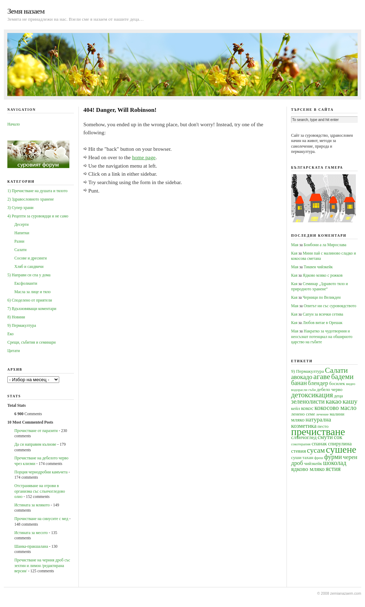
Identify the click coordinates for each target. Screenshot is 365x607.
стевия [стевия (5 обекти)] (298, 451)
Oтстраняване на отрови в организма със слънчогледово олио (39, 491)
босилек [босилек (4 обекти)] (337, 383)
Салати (20, 250)
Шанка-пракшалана (31, 546)
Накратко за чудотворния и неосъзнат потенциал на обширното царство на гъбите (321, 336)
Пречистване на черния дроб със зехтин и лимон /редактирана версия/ (42, 565)
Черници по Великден (321, 297)
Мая (294, 245)
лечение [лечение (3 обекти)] (322, 414)
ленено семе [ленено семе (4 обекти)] (303, 414)
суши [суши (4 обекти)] (296, 457)
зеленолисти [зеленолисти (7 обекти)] (308, 401)
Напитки (21, 233)
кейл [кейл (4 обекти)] (295, 408)
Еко (10, 334)
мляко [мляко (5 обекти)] (297, 420)
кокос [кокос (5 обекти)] (307, 408)
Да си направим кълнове (35, 444)
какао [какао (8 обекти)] (334, 401)
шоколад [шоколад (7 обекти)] (334, 462)
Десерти (21, 224)
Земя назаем (25, 11)
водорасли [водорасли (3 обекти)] (299, 390)
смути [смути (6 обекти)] (325, 437)
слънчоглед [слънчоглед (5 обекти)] (304, 437)
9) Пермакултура (21, 325)
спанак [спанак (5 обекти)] (319, 443)
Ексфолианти (25, 283)
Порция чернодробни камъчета (41, 472)
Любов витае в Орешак (322, 323)
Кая (294, 253)
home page (144, 157)
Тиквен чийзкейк (318, 267)
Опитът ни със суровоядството (330, 306)
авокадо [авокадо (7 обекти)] (301, 376)
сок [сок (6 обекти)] (338, 437)
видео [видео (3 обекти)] (350, 384)
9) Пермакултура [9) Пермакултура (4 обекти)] (307, 371)
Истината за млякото (32, 505)
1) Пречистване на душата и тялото (37, 191)
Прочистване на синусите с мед (41, 519)
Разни (19, 241)
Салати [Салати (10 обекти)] (336, 370)
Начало (13, 124)
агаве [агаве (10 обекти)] (322, 376)
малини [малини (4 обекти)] (337, 414)
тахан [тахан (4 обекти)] (307, 457)
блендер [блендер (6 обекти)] (318, 383)
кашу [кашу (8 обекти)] (350, 401)
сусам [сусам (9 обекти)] (316, 450)
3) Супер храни (20, 207)
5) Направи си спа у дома (28, 275)
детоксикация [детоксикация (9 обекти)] (312, 395)
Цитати (13, 351)
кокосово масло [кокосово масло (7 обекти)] (336, 407)
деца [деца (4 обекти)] (338, 395)
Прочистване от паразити (36, 431)
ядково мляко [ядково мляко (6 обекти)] (308, 469)
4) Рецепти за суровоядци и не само (37, 216)
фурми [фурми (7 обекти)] (333, 456)
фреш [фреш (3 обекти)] (318, 458)
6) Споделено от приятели (29, 300)
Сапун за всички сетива (323, 314)
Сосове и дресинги (30, 258)
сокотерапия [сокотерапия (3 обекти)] (301, 444)
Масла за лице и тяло (32, 292)
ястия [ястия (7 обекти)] (333, 468)
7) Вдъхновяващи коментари (31, 308)
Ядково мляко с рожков (323, 275)
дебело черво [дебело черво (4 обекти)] (329, 389)
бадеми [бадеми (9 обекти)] (342, 376)
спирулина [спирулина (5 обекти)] (340, 443)
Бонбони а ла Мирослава (325, 245)
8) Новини (16, 317)
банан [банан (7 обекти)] (299, 382)
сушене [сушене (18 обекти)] (341, 449)
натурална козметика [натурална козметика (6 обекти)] (311, 422)
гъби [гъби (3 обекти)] (312, 390)
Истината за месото (31, 533)
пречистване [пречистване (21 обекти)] (318, 431)
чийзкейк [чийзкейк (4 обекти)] (313, 463)
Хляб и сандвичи (28, 266)
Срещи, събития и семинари (31, 342)
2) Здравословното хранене (30, 199)
